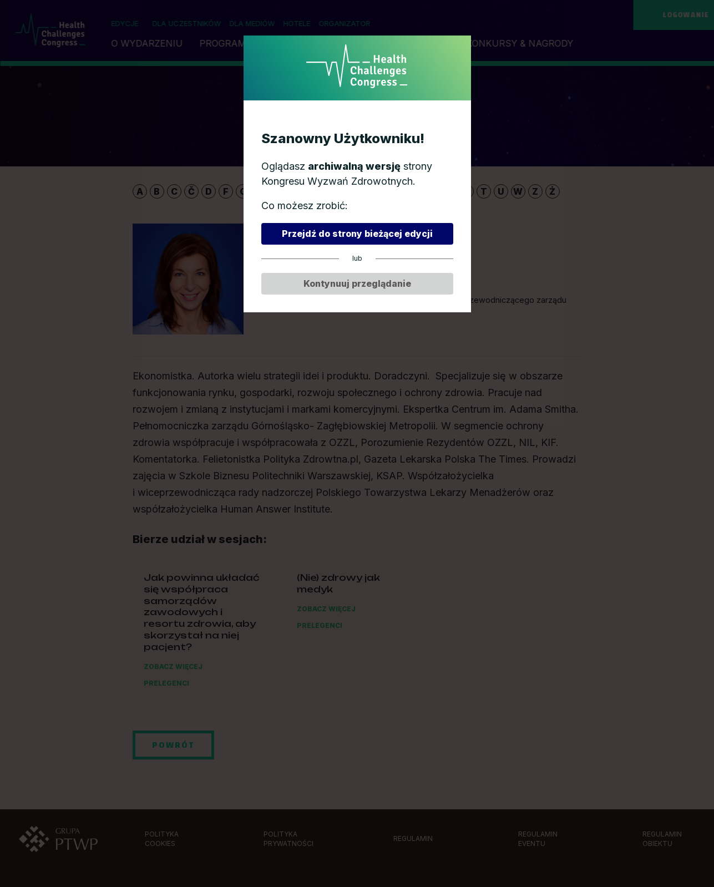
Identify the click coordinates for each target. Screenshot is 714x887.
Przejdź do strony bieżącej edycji (357, 233)
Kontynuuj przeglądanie (357, 283)
